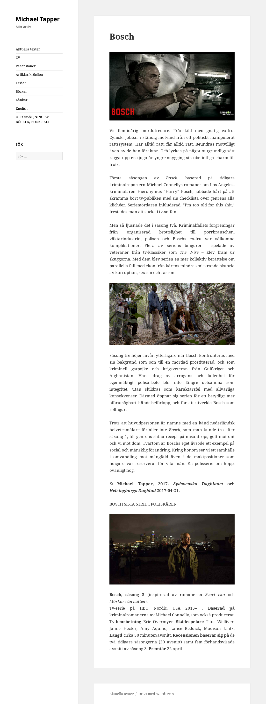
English (22, 108)
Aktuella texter (28, 49)
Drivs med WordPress (156, 693)
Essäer (21, 83)
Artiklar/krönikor (30, 74)
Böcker (21, 91)
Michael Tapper (38, 19)
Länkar (22, 100)
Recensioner (26, 66)
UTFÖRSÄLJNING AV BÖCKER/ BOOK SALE (33, 119)
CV (18, 57)
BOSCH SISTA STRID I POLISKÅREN (143, 504)
